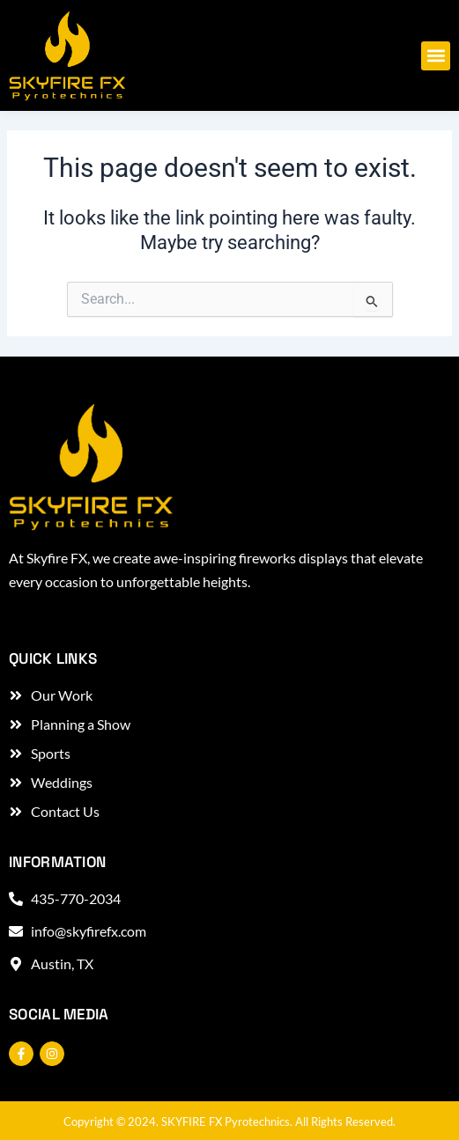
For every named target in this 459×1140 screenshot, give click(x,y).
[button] (435, 55)
